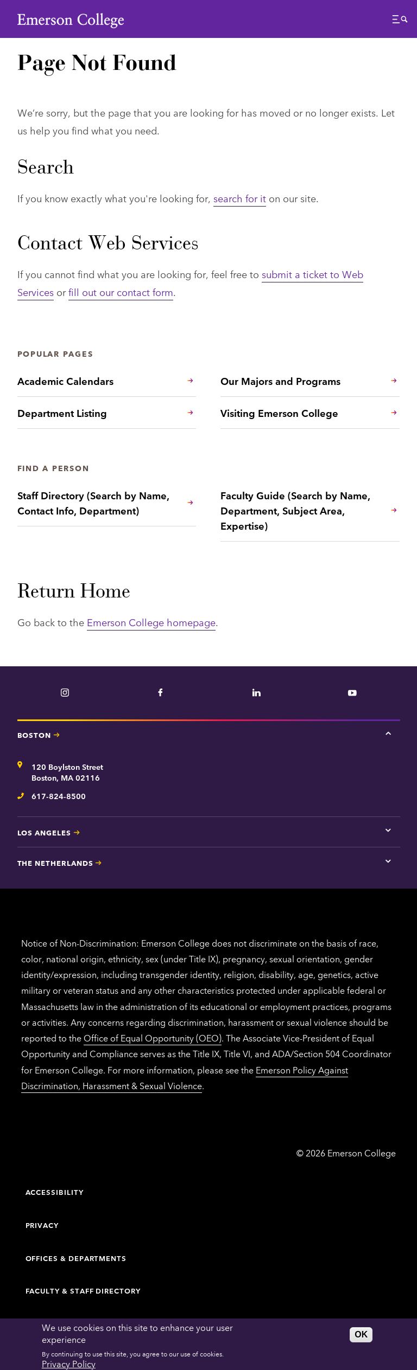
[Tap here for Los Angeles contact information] (388, 830)
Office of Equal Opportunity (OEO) (153, 1038)
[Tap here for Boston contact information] (388, 733)
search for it (239, 198)
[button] (400, 22)
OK (361, 1334)
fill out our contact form (120, 292)
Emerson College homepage (151, 622)
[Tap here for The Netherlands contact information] (388, 861)
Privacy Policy (69, 1363)
